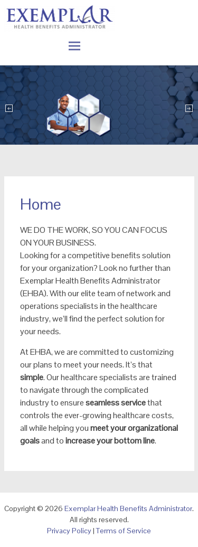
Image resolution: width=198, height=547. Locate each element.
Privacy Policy (69, 530)
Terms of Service (123, 530)
